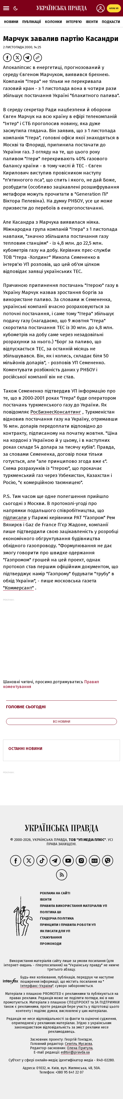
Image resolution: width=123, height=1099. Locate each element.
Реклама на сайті (55, 893)
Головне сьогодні (26, 706)
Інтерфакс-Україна (36, 986)
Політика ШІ (50, 912)
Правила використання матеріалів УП (73, 906)
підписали (15, 517)
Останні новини (25, 748)
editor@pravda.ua (75, 1052)
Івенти (92, 22)
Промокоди (50, 944)
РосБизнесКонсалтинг (55, 412)
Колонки (53, 22)
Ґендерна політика (57, 918)
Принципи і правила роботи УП (68, 925)
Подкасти (111, 22)
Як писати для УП (55, 931)
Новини (11, 22)
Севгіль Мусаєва (78, 1044)
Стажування (51, 937)
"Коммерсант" (18, 588)
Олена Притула (79, 1048)
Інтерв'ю (74, 22)
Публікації (31, 22)
